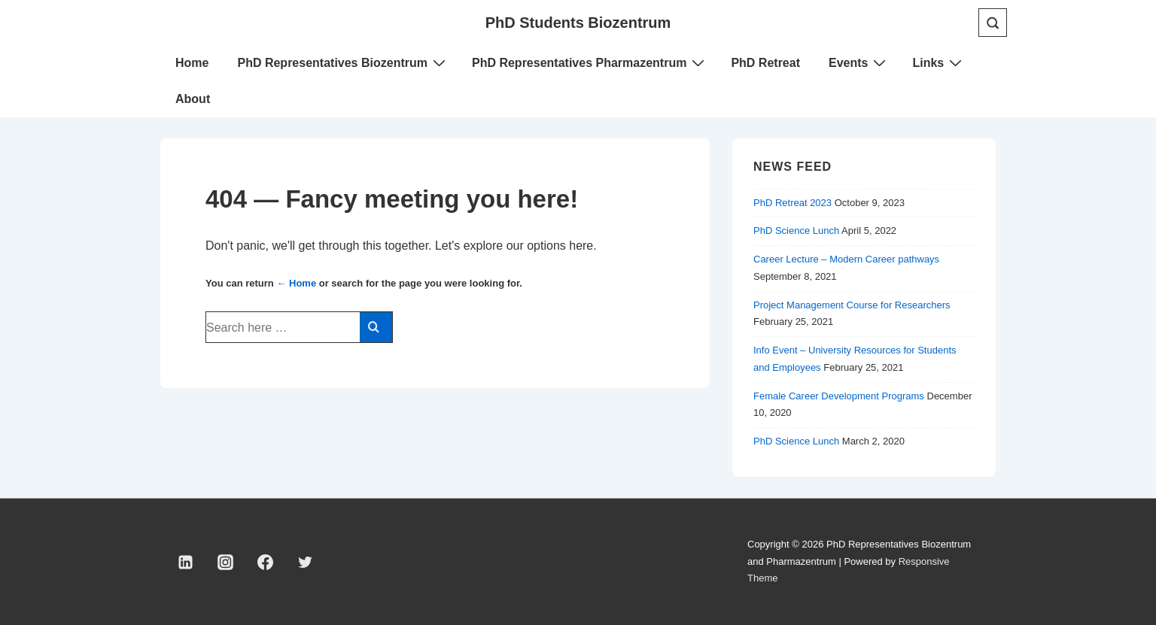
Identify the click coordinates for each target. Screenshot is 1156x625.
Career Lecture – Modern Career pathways (846, 259)
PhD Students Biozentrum (578, 22)
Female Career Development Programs (838, 396)
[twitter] (305, 562)
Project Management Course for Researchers (852, 305)
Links (939, 62)
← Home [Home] (296, 283)
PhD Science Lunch (796, 230)
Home (191, 62)
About (192, 99)
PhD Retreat (765, 62)
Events (859, 62)
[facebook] (265, 562)
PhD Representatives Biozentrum (343, 62)
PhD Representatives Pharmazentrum (590, 62)
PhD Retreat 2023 (792, 202)
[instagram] (225, 562)
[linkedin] (186, 562)
